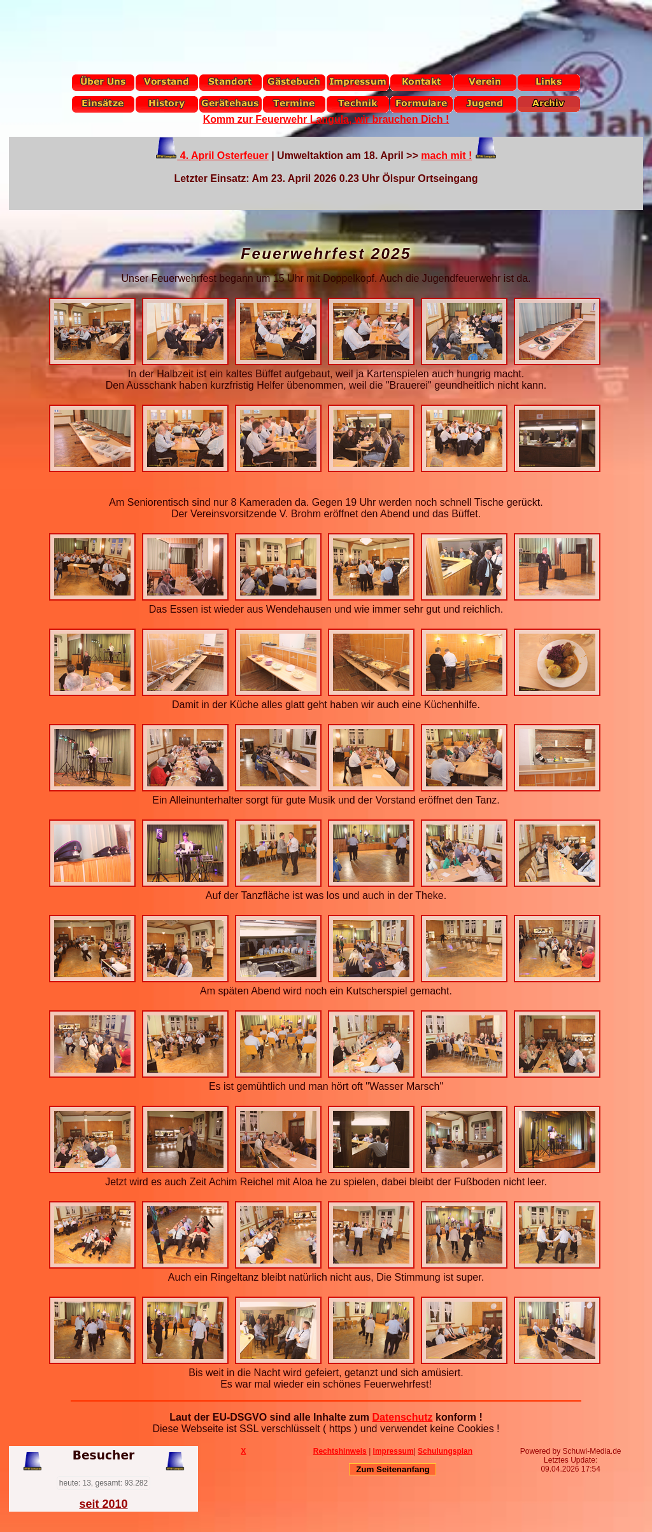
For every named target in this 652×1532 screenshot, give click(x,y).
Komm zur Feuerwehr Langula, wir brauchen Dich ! (326, 119)
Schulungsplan (445, 1451)
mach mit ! (446, 155)
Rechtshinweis (340, 1451)
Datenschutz (402, 1417)
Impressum (393, 1451)
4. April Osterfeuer (222, 155)
